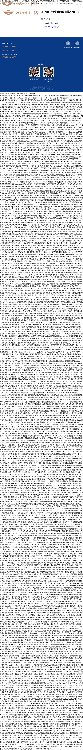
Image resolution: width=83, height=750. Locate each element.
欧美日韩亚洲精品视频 (25, 204)
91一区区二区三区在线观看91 (64, 742)
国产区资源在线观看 (37, 483)
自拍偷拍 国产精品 (57, 204)
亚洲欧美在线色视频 (51, 465)
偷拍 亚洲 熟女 (31, 286)
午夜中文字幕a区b (61, 540)
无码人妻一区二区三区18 (71, 483)
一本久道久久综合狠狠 (48, 129)
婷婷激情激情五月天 (71, 191)
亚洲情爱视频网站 (40, 361)
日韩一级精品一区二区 (13, 129)
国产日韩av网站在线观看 (30, 656)
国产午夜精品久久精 (46, 624)
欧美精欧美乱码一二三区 (52, 535)
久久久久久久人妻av (15, 311)
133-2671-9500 (9, 50)
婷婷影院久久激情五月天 (34, 327)
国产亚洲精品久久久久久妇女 (31, 329)
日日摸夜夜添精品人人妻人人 (71, 687)
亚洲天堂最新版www (72, 638)
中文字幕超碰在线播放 (26, 186)
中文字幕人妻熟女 (62, 588)
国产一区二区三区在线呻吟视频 (17, 309)
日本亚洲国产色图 (38, 315)
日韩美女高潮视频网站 (72, 105)
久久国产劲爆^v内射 (18, 649)
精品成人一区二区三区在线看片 (44, 585)
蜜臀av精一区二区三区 (32, 159)
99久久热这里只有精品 (23, 422)
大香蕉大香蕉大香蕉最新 (12, 381)
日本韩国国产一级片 (63, 139)
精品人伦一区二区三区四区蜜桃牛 (61, 640)
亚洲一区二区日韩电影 (46, 724)
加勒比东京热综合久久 (23, 175)
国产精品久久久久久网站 (72, 250)
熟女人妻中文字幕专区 (11, 415)
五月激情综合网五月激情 (63, 365)
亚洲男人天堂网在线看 (73, 395)
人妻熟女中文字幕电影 (7, 263)
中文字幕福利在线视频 (34, 331)
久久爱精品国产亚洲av (49, 157)
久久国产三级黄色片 (41, 288)
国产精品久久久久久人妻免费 (35, 116)
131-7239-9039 (9, 57)
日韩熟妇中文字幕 (51, 143)
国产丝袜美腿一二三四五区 (42, 601)
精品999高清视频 (9, 175)
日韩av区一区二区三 (63, 402)
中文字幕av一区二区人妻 (30, 166)
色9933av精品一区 (12, 565)
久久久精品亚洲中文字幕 (66, 436)
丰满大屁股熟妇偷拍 (42, 386)
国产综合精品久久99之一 (39, 626)
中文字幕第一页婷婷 (37, 547)
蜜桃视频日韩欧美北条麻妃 (28, 633)
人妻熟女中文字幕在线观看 (48, 411)
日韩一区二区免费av (27, 318)
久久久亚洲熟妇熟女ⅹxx (69, 349)
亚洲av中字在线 (73, 259)
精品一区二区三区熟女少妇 (52, 216)
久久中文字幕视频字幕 (46, 619)
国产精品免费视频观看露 (42, 567)
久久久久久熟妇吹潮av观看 (43, 522)
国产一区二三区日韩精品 (25, 522)
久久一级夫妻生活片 (9, 168)
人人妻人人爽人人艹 (62, 381)
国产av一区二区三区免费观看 (67, 170)
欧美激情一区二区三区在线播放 (70, 445)
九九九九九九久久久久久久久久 (22, 531)
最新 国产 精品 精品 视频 (40, 193)
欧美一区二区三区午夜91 (16, 472)
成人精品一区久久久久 (45, 597)
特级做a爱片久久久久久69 (28, 506)
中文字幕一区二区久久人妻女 (12, 408)
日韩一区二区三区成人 (57, 377)
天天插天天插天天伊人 (63, 127)
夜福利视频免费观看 (62, 526)
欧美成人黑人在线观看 (14, 213)
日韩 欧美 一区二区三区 (47, 470)
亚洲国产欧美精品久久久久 (70, 706)
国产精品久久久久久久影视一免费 (41, 105)
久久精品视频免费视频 (29, 254)
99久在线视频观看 (75, 272)
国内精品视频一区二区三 (48, 134)
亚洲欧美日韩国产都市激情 (56, 261)
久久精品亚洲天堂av (48, 390)
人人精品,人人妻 (41, 202)
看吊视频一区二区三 (7, 111)
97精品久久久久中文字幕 (26, 678)
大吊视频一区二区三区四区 (73, 313)
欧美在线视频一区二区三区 (67, 678)
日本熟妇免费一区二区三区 (57, 173)
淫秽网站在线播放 (48, 329)
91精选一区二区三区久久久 (37, 261)
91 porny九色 (37, 154)
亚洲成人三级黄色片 (42, 263)
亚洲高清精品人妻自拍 (22, 291)
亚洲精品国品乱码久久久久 (11, 592)
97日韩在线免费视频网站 (54, 141)
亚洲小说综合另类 (10, 515)
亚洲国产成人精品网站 (11, 222)
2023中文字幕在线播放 (64, 719)
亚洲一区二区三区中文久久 (73, 726)
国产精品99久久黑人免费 (62, 295)
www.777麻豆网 (5, 542)
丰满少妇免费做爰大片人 (12, 136)
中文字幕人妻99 (58, 105)
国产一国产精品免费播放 (31, 653)
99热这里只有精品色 (17, 297)
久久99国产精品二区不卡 (42, 617)
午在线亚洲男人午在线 (41, 640)
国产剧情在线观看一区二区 (61, 735)
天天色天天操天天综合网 (21, 665)
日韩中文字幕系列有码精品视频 (31, 404)
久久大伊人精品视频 (63, 268)
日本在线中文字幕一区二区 (23, 495)
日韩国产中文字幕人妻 (26, 259)
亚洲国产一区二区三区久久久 (15, 687)
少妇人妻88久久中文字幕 (41, 495)
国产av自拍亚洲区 (59, 395)
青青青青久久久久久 (48, 114)
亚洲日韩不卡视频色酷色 (44, 302)
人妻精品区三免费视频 (7, 343)
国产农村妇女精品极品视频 (34, 454)
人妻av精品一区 (47, 163)
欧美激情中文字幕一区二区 (62, 599)
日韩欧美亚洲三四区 (21, 479)
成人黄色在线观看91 (47, 397)
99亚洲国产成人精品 (33, 211)
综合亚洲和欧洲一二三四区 (30, 129)
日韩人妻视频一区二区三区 (25, 442)
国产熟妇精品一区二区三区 (64, 318)
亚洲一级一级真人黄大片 (12, 497)
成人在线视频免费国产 (33, 281)
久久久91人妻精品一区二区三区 (10, 182)
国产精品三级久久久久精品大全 (22, 145)
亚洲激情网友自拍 (56, 193)
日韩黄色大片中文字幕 (62, 397)
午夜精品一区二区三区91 (42, 272)
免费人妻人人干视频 (66, 245)
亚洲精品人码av (50, 719)
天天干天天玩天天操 (9, 302)
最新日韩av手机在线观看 (19, 699)
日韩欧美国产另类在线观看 (14, 139)
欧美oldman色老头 (16, 653)
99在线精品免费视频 (61, 556)
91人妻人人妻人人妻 (51, 703)
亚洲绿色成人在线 (21, 261)
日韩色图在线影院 (74, 293)
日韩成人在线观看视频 (35, 699)
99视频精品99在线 (64, 134)
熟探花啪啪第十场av (12, 411)
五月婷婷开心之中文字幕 (54, 476)
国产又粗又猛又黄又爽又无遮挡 (17, 320)
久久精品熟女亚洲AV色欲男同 (17, 413)
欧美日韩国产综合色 (20, 604)
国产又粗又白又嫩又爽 (67, 699)
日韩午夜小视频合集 (52, 168)
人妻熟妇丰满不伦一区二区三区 (69, 499)
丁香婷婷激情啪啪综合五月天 (17, 526)
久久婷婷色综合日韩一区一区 (65, 619)
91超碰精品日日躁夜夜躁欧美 (52, 384)
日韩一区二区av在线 (49, 139)
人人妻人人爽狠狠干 (48, 368)
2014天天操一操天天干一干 (62, 522)
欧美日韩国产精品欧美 (11, 506)
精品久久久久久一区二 (64, 336)
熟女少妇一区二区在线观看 (51, 542)
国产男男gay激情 (63, 315)
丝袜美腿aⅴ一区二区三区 (74, 261)
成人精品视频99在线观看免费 (45, 393)
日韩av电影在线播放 (41, 186)
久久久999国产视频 (21, 535)
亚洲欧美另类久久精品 (38, 563)
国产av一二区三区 (11, 533)
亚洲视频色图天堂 (8, 141)
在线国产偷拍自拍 (17, 127)
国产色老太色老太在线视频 (16, 236)
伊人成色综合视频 (72, 581)
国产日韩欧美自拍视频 (66, 465)
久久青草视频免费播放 (69, 116)
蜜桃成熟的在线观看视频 (68, 481)
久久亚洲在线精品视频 (61, 213)
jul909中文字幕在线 (54, 610)
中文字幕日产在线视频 (36, 168)
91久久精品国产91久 (18, 286)
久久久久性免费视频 (63, 590)
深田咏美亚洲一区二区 (72, 256)
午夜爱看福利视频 (45, 222)
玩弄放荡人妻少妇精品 (28, 592)
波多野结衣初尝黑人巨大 (31, 161)
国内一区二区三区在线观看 (16, 157)
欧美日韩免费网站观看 (50, 327)
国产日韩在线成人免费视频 (65, 628)
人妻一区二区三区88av (45, 558)
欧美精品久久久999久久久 (25, 288)
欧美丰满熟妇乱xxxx (40, 304)
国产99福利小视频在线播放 (66, 431)
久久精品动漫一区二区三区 (52, 511)
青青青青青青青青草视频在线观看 (51, 420)
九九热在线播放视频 (47, 247)
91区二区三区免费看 (34, 431)
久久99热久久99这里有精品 (9, 200)
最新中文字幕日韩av (61, 449)
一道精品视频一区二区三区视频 (49, 236)
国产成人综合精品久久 (13, 114)
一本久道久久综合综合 (35, 347)
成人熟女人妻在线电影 (60, 120)
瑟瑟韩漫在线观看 (71, 325)
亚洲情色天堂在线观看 (63, 470)
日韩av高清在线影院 (9, 522)
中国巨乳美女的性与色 (16, 476)
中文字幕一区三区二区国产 (38, 560)
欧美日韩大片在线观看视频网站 (49, 694)
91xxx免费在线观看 (6, 703)
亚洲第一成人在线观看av (23, 315)
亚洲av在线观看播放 (25, 277)
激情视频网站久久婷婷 (36, 118)
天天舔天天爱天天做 (21, 710)
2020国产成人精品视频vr (41, 277)
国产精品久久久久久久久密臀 (70, 651)
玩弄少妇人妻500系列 (62, 132)
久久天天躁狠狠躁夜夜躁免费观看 (18, 692)
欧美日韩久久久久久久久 (43, 259)
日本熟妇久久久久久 (28, 136)
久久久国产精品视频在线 (24, 374)
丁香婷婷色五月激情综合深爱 (21, 388)
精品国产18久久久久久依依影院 (63, 569)
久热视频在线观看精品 (46, 177)
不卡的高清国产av (20, 111)
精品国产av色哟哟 (30, 549)
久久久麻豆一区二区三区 (61, 163)
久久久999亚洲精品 (58, 486)
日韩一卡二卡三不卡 (33, 300)
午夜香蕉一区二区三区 (45, 742)
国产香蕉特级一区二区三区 (59, 195)
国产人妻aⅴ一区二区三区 (15, 202)
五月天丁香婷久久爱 (20, 216)
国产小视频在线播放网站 (25, 270)
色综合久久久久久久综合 (24, 120)
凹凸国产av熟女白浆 (61, 370)
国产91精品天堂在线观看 (13, 590)
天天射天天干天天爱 (14, 229)
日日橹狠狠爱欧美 (53, 304)
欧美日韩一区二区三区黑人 (32, 148)
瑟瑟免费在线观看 (49, 628)
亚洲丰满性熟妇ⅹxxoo (69, 418)
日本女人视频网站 (26, 415)
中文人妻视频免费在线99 (46, 633)
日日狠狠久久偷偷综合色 (66, 157)
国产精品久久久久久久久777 (31, 163)
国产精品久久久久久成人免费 (34, 579)
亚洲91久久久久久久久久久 (57, 291)
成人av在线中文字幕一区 (10, 109)
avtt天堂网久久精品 (58, 325)
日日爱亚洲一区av (23, 712)
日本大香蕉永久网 (54, 150)
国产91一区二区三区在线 (18, 347)
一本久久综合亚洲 (16, 161)
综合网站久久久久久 (62, 415)
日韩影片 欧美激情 (48, 526)
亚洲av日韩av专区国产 (23, 198)
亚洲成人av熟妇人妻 (21, 690)
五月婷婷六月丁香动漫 (61, 653)
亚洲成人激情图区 (50, 454)
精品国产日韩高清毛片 (68, 236)
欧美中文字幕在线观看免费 (35, 102)
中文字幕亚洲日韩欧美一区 (72, 193)
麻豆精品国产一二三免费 (41, 374)
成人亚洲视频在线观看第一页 (39, 284)
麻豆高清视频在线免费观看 (32, 368)
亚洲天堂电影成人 (46, 161)
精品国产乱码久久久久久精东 (32, 182)
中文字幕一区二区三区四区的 (53, 347)
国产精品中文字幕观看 (39, 508)
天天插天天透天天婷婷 (33, 542)
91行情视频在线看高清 (50, 404)
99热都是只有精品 (51, 118)
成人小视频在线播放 (49, 615)
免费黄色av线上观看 (38, 141)
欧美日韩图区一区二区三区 (71, 610)
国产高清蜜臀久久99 (7, 624)
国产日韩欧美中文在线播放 (25, 386)
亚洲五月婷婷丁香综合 (53, 116)
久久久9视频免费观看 (27, 109)
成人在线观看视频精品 (74, 438)
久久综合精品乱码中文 (48, 159)
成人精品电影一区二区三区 (60, 374)
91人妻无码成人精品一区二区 (20, 322)
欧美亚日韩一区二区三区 (73, 377)
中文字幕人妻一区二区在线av (68, 118)
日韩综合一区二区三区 (51, 699)
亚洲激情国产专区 (10, 551)
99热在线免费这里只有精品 (48, 363)
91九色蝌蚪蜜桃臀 (54, 647)
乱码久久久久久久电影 (55, 202)
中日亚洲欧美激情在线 (56, 270)
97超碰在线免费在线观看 (8, 143)
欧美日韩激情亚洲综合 (41, 238)
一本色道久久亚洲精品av (48, 545)
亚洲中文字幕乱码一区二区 (58, 626)
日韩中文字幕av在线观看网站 (64, 572)
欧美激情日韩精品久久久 (54, 447)
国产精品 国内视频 (8, 279)
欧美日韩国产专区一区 (47, 166)
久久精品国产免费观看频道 (67, 717)
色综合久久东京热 (53, 515)
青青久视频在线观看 (25, 304)
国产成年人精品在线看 (41, 145)
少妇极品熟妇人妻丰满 (74, 291)
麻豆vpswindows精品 (18, 184)
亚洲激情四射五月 (51, 275)
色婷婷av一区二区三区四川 (19, 513)
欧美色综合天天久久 (52, 524)
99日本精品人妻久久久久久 (14, 220)
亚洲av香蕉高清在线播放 (8, 726)
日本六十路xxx (76, 454)
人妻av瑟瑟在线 (70, 642)
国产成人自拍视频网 (27, 356)
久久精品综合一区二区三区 (40, 433)
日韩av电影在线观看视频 (37, 538)
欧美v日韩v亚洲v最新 (62, 340)
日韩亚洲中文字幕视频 (61, 565)
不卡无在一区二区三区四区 (20, 547)
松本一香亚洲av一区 (56, 288)
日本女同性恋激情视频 (62, 472)
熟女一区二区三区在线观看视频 (22, 585)
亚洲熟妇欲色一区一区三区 (39, 644)
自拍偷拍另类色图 (34, 397)
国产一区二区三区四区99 (61, 220)
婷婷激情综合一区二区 (50, 154)
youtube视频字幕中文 (34, 216)
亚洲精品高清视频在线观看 (24, 234)
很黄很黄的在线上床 (14, 125)
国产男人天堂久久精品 (22, 483)
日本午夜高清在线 (17, 549)
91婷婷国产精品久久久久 (55, 563)
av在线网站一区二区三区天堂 (34, 268)
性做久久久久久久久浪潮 (29, 229)
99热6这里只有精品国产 (29, 377)
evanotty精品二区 (41, 109)
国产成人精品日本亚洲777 (57, 179)
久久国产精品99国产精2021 (25, 338)
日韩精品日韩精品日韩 (25, 379)
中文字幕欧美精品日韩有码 (59, 497)
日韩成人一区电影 (16, 427)
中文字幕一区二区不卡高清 (29, 177)
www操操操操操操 (70, 508)
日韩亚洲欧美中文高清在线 (49, 445)
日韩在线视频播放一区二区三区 (19, 372)
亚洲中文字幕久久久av (72, 461)
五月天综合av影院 (52, 359)
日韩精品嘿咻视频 (67, 309)
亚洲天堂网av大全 (53, 209)
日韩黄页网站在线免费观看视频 (56, 513)
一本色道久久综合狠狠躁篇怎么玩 (29, 608)
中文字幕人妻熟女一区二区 (48, 697)
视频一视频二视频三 (11, 132)
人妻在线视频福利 (71, 152)
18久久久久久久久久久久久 (62, 207)
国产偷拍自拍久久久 (49, 710)
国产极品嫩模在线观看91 (68, 345)
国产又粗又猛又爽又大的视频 (18, 118)
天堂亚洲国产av (57, 456)
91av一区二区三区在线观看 (45, 123)
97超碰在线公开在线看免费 (25, 263)
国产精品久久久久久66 (17, 227)
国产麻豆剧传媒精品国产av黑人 (38, 111)
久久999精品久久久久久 (48, 606)
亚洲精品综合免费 (38, 345)
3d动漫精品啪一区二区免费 (72, 141)
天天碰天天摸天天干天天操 (58, 232)
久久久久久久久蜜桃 (62, 585)
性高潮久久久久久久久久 (32, 139)
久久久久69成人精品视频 (15, 159)
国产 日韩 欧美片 (22, 168)
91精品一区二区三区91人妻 (65, 633)
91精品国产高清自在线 (7, 198)
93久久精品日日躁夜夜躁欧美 (37, 179)
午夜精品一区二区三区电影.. (55, 241)
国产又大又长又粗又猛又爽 (11, 163)
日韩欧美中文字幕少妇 (25, 143)
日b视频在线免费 (75, 656)
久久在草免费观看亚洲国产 (64, 177)
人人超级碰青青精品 (41, 520)
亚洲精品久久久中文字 (17, 281)
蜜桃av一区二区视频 (15, 420)
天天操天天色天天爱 (24, 293)
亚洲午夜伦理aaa (40, 515)
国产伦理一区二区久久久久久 (28, 132)
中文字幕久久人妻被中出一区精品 (11, 252)
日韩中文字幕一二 (14, 134)
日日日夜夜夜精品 (51, 322)
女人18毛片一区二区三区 (19, 613)
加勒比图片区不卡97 (26, 218)
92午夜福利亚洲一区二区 (53, 198)
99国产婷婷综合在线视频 (10, 177)
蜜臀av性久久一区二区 (29, 558)
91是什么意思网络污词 (33, 157)
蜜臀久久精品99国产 (27, 452)
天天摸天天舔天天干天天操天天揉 (58, 388)
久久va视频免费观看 (53, 490)
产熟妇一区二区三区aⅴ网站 (38, 728)
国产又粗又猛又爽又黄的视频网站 (27, 279)
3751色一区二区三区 (37, 275)
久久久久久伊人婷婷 (18, 583)
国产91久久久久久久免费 (60, 272)
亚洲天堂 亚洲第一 (27, 640)
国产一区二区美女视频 (60, 427)
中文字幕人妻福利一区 (14, 148)
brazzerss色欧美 (39, 143)
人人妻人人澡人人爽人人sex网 (44, 218)
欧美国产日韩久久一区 (16, 370)
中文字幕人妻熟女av (50, 622)
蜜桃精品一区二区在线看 (16, 102)
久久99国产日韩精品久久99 (33, 127)
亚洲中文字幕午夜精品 (54, 474)
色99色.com (24, 390)
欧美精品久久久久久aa (32, 370)
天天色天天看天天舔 (45, 569)
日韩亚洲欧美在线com (41, 195)
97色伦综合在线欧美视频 (60, 601)
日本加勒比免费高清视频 (31, 420)
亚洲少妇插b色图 (46, 427)
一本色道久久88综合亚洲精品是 (56, 501)
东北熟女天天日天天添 (19, 447)
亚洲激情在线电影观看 (61, 624)
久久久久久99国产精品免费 (37, 517)
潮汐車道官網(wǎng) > (68, 3)
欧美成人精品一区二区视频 (59, 413)
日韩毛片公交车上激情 (37, 712)
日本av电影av (48, 554)
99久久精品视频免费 (39, 191)
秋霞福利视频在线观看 (16, 467)
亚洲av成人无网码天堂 (60, 259)
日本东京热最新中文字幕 (27, 200)
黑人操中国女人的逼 (46, 656)
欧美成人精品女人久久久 (18, 672)
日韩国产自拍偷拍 (59, 229)
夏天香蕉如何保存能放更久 (36, 429)
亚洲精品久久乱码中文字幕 (22, 345)
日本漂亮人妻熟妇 (11, 678)
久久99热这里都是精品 (26, 504)
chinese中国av (74, 125)
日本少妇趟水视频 (38, 198)
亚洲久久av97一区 (60, 438)
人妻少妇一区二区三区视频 (46, 352)
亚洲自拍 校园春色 (65, 604)
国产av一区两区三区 (27, 152)
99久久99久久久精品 (41, 551)
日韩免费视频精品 (6, 604)
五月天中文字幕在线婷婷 (67, 281)
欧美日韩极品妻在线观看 (50, 148)
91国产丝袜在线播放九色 (18, 313)
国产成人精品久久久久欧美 (58, 111)
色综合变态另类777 (65, 154)
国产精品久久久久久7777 (53, 483)
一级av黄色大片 (13, 152)
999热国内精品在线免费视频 (46, 100)
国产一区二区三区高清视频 (41, 293)
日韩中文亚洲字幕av (65, 411)
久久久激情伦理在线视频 (51, 182)
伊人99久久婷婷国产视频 (10, 105)
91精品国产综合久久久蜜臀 (27, 336)
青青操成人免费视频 (51, 463)
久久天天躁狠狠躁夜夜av (8, 100)
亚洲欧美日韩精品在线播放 (20, 359)
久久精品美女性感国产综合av (59, 145)
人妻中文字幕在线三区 (53, 418)
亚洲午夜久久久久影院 (66, 327)
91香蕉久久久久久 (47, 653)
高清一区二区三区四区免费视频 (15, 300)
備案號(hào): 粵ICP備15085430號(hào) (41, 89)
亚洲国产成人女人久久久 (50, 499)
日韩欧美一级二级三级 (42, 356)
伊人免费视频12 (50, 676)
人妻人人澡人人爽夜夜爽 (8, 393)
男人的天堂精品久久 (15, 697)
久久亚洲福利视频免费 (69, 511)
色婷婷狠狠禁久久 (60, 175)
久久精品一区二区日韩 (19, 365)
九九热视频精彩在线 (17, 268)
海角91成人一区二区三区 (25, 515)
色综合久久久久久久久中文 (24, 520)
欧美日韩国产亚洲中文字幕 (23, 154)
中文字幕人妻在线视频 (52, 651)
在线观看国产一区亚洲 (11, 209)
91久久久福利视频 (8, 234)
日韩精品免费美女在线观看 (30, 363)
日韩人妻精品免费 (64, 322)
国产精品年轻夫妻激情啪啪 (27, 726)
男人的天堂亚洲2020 (59, 354)
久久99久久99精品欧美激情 (29, 731)
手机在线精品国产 (31, 245)
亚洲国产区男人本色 (69, 474)
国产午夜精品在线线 (40, 150)
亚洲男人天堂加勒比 (74, 631)
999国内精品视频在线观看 (13, 166)
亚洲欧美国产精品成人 (72, 361)
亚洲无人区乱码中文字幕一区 (10, 377)
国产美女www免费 (11, 304)
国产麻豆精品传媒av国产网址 (46, 336)
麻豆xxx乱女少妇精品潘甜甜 (49, 211)
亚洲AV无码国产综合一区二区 (23, 272)
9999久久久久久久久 (14, 329)
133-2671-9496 (9, 46)
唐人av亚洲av (76, 622)
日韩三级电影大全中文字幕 (13, 436)
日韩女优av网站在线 (75, 427)
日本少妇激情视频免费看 (15, 438)
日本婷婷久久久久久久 (62, 329)
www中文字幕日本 (16, 576)
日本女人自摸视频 (22, 715)
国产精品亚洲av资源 (74, 334)
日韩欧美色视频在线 (26, 594)
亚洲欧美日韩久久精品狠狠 (59, 277)
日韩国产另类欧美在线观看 (61, 576)
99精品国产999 (25, 209)
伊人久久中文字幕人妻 (7, 728)
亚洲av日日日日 (39, 152)
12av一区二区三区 (23, 275)
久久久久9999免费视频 (61, 234)
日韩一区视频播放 (27, 125)
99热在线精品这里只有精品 (11, 615)
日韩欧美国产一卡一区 (41, 452)
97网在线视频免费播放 (7, 440)
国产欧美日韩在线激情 (35, 535)
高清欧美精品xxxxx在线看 (52, 311)
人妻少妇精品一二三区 (58, 334)
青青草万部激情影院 (63, 297)
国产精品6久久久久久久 (66, 404)
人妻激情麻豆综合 (41, 440)
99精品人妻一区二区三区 (12, 449)
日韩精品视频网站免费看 (10, 325)
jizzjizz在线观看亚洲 (45, 229)
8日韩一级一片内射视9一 (60, 222)
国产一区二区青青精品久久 (52, 331)
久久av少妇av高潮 (24, 243)
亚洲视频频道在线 (58, 461)
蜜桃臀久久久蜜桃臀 (41, 270)
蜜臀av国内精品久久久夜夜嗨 (22, 191)
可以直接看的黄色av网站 (44, 136)
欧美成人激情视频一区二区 (68, 148)
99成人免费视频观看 (17, 470)
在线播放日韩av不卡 (62, 685)
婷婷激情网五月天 (52, 243)
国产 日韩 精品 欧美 (18, 116)
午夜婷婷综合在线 (54, 309)
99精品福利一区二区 (33, 740)
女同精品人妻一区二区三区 (42, 120)
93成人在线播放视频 (49, 431)
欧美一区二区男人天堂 (69, 331)
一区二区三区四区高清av (55, 361)
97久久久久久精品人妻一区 (30, 381)
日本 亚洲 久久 (77, 286)
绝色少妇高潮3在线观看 (40, 232)
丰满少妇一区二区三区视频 (37, 241)
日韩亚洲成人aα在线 (46, 213)
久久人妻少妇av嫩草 (65, 463)
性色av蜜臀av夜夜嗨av (19, 170)
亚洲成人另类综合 (14, 150)
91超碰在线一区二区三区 (16, 744)
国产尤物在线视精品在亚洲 (38, 173)
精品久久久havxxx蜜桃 (41, 497)
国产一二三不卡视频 (53, 429)
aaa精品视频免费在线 (31, 467)
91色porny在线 (47, 207)
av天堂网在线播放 (59, 592)
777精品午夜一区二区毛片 (59, 300)
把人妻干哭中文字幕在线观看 (53, 107)
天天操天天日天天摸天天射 (11, 188)
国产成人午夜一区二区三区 (55, 152)
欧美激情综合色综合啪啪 (56, 109)
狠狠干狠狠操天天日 (48, 320)
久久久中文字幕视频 (74, 188)
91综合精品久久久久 (62, 125)
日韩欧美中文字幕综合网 (18, 492)
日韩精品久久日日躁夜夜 (66, 662)
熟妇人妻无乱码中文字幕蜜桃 (29, 247)
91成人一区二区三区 (9, 270)
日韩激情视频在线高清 (74, 179)
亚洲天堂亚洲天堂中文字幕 (29, 222)
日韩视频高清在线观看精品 (43, 306)
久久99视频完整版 (74, 356)
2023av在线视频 (41, 647)
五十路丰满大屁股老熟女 (73, 109)
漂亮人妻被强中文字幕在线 (66, 100)
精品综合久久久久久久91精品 (45, 504)
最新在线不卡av (37, 107)
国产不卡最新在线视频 (36, 719)
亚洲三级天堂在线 (38, 651)
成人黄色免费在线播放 (58, 442)
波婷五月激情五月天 (20, 179)
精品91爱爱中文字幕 (62, 123)
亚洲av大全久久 (54, 708)
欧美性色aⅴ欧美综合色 (10, 186)
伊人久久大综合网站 (11, 418)
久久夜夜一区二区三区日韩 (35, 184)
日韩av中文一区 (15, 352)
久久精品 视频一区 (14, 254)
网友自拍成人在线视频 (72, 238)
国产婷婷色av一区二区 (7, 288)
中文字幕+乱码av (32, 227)
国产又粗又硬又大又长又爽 (14, 250)
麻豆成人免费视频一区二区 (16, 384)
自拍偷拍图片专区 (26, 325)
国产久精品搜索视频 (30, 576)
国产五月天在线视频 (47, 188)
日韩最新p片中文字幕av (53, 102)
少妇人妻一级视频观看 (63, 320)
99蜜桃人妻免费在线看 (32, 481)
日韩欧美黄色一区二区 (37, 359)
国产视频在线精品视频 (38, 209)
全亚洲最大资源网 (63, 606)
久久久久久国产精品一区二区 (10, 356)
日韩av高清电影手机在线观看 (40, 266)
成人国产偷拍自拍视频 (72, 270)
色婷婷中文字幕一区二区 (72, 560)
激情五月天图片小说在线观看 (65, 669)
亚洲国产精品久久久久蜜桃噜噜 (42, 175)
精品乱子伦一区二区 (38, 418)
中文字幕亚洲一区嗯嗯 (52, 715)
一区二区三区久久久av (22, 141)
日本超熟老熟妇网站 (40, 610)
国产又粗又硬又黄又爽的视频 (44, 125)
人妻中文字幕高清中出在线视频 (27, 742)
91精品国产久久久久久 (55, 508)
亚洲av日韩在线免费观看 (71, 288)
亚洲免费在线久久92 (73, 241)
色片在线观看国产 (35, 207)
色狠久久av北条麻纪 (63, 166)
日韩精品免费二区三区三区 (46, 200)
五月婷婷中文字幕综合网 (22, 508)
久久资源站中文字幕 (64, 622)
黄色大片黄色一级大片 (66, 467)
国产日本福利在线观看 (7, 374)
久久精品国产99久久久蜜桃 (22, 193)
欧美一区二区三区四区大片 (9, 195)
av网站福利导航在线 (26, 195)
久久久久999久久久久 (20, 746)
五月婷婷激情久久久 (40, 531)
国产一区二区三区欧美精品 (65, 504)
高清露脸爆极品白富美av (33, 438)
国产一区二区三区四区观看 (31, 445)
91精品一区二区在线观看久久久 (38, 492)
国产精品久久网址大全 (57, 238)
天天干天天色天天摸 (12, 461)
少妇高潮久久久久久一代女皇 (21, 651)
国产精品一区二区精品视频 (30, 188)
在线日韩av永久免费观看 (63, 227)
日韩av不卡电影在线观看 (18, 399)
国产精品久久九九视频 (63, 368)
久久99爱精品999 (49, 127)
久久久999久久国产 (65, 359)
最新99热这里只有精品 (64, 129)
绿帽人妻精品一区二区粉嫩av (43, 565)
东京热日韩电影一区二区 (50, 281)
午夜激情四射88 (38, 463)
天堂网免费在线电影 (67, 304)
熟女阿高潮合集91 (32, 236)
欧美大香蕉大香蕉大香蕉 (10, 452)
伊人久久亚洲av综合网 (20, 207)
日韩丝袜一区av (7, 495)
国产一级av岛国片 (61, 188)
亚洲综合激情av (30, 202)
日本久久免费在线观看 (71, 347)
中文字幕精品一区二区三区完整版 (25, 569)
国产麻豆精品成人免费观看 (30, 134)
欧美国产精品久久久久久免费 (14, 619)
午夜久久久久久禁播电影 (33, 297)
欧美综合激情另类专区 (44, 395)
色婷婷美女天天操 (56, 372)
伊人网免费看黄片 (26, 749)
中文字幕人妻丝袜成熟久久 (27, 669)
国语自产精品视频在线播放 (35, 649)
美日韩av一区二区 (6, 266)
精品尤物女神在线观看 (17, 642)
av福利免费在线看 (37, 533)
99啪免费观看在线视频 (46, 685)
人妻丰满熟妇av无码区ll (29, 597)
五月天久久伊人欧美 (23, 490)
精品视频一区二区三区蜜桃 (49, 467)
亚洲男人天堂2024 (24, 418)
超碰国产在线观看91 (53, 737)
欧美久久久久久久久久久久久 (12, 225)
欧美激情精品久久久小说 (62, 254)
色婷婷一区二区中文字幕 (45, 286)
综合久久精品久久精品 (7, 386)
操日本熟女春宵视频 (36, 628)
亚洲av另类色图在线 (65, 399)
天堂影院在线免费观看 (38, 243)
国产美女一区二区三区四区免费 (42, 295)
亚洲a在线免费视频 (55, 594)
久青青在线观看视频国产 (13, 567)
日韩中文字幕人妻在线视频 (38, 309)
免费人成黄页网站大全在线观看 (40, 354)
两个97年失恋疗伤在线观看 (71, 216)
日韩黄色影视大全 (52, 604)
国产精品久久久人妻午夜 (55, 191)
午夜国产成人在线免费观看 (14, 706)
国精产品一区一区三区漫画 (28, 529)
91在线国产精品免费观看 (59, 408)
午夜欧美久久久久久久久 (61, 161)
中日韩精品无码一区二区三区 (44, 318)
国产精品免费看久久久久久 (22, 232)
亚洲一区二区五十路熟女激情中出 (57, 712)
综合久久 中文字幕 (38, 574)
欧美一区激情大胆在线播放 (68, 243)
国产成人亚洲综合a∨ (41, 379)
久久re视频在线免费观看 (35, 399)
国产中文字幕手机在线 (17, 327)
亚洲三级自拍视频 (40, 638)
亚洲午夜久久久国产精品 (15, 579)
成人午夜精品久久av (17, 245)
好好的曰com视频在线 (11, 617)
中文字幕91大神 (13, 306)
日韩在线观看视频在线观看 (43, 234)
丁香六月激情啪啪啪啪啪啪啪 (31, 114)
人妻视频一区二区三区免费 (42, 325)
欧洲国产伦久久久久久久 (47, 279)
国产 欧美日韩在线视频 (46, 227)
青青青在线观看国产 (69, 594)
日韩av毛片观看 (54, 343)
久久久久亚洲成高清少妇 (42, 204)
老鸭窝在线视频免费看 (11, 404)
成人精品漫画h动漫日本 (69, 737)
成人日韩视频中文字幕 (66, 583)
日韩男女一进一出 (35, 390)
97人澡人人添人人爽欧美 (19, 538)
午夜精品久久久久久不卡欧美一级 (25, 694)
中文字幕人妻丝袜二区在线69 (66, 114)
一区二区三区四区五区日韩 (11, 123)
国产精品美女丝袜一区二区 (29, 674)
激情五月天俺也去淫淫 (67, 182)
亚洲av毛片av (24, 105)
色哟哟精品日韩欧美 (20, 241)
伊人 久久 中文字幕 (8, 715)
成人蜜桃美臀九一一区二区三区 (46, 678)
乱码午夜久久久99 (55, 263)
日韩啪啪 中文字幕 (69, 533)
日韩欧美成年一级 (9, 338)
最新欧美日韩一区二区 (55, 313)
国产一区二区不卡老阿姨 (31, 427)
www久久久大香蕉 (26, 256)
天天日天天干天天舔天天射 (72, 372)
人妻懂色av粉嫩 (50, 268)
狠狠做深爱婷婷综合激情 (21, 349)
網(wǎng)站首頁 (51, 26)
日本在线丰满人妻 (67, 284)
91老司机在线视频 (34, 170)
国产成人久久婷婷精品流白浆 (65, 731)
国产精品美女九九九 (61, 247)
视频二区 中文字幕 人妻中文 (72, 384)
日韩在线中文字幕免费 (23, 343)
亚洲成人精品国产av (35, 635)
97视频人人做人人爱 (62, 406)
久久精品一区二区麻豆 (63, 393)
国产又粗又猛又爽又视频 (15, 395)
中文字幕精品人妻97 (30, 436)
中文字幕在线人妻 (11, 608)
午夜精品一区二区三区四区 (9, 504)
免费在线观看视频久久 (46, 731)
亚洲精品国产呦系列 (24, 107)
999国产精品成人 (6, 429)
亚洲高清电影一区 (20, 499)
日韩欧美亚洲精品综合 (74, 354)
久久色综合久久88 (76, 374)
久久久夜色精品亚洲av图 (42, 461)
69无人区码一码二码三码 (26, 456)
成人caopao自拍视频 (61, 597)
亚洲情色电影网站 (66, 211)
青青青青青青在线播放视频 (16, 488)
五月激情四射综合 (35, 320)
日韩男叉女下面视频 (44, 576)
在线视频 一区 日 (70, 204)
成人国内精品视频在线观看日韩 (48, 245)
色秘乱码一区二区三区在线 (27, 100)
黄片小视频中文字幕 (11, 529)
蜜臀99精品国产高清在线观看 (20, 433)
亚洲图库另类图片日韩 (16, 481)
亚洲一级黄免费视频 (31, 220)
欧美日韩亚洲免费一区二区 (43, 581)
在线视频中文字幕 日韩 (24, 463)
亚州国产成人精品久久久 (66, 143)
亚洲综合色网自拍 (48, 406)
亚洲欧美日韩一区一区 (46, 132)
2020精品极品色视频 (56, 644)
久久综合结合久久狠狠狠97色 (60, 492)
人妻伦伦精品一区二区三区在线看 (44, 588)
